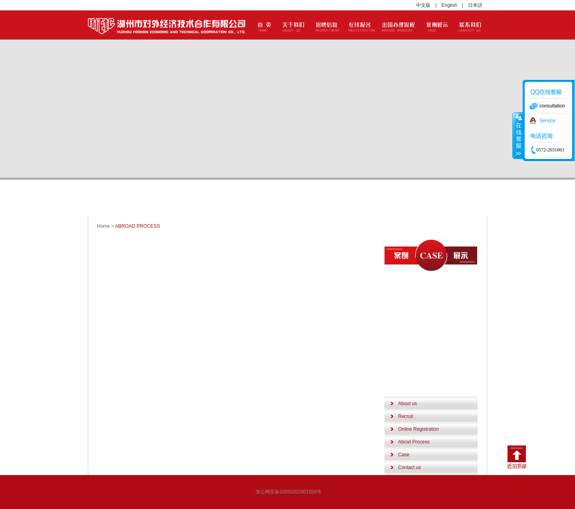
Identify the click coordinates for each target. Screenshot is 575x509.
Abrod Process (414, 442)
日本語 (475, 5)
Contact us (409, 467)
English (449, 5)
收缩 (517, 135)
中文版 (423, 5)
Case (403, 454)
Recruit (405, 416)
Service (547, 120)
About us (407, 403)
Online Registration (418, 429)
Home (103, 226)
